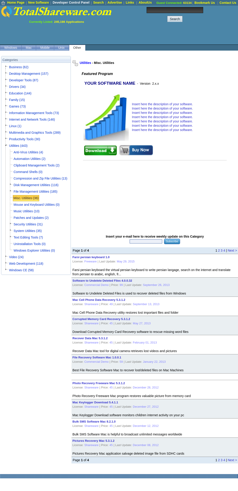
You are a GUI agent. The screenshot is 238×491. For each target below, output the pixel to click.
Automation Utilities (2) (29, 159)
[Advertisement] (155, 33)
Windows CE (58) (21, 270)
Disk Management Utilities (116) (36, 185)
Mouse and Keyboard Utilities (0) (37, 204)
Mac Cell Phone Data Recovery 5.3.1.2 (98, 300)
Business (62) (19, 67)
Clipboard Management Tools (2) (37, 165)
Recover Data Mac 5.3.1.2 (89, 338)
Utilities (85, 63)
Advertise (114, 2)
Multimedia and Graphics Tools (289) (35, 132)
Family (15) (17, 100)
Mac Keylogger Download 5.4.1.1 (95, 402)
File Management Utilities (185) (35, 191)
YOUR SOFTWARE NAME (109, 83)
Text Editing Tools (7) (28, 237)
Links (130, 2)
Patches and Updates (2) (31, 218)
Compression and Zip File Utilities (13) (40, 178)
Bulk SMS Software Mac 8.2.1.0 (94, 421)
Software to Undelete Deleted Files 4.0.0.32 (102, 280)
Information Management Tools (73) (34, 113)
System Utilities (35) (28, 231)
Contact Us (227, 3)
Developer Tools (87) (23, 80)
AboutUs (145, 2)
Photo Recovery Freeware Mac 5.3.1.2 (98, 383)
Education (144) (20, 93)
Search (98, 2)
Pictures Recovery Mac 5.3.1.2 (93, 440)
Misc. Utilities (104, 63)
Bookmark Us (205, 3)
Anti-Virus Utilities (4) (28, 152)
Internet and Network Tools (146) (32, 119)
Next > (232, 250)
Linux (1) (15, 126)
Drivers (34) (17, 87)
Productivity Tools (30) (24, 139)
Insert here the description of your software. (162, 104)
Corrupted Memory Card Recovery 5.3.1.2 (101, 319)
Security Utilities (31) (28, 224)
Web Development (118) (26, 263)
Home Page (15, 2)
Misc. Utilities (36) (26, 198)
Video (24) (16, 257)
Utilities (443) (18, 145)
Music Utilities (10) (26, 211)
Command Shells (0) (28, 172)
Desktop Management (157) (28, 73)
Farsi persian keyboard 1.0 (90, 257)
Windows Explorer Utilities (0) (34, 250)
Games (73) (17, 106)
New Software (38, 2)
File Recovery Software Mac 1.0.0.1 (96, 357)
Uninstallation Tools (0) (29, 244)
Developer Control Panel (71, 2)
